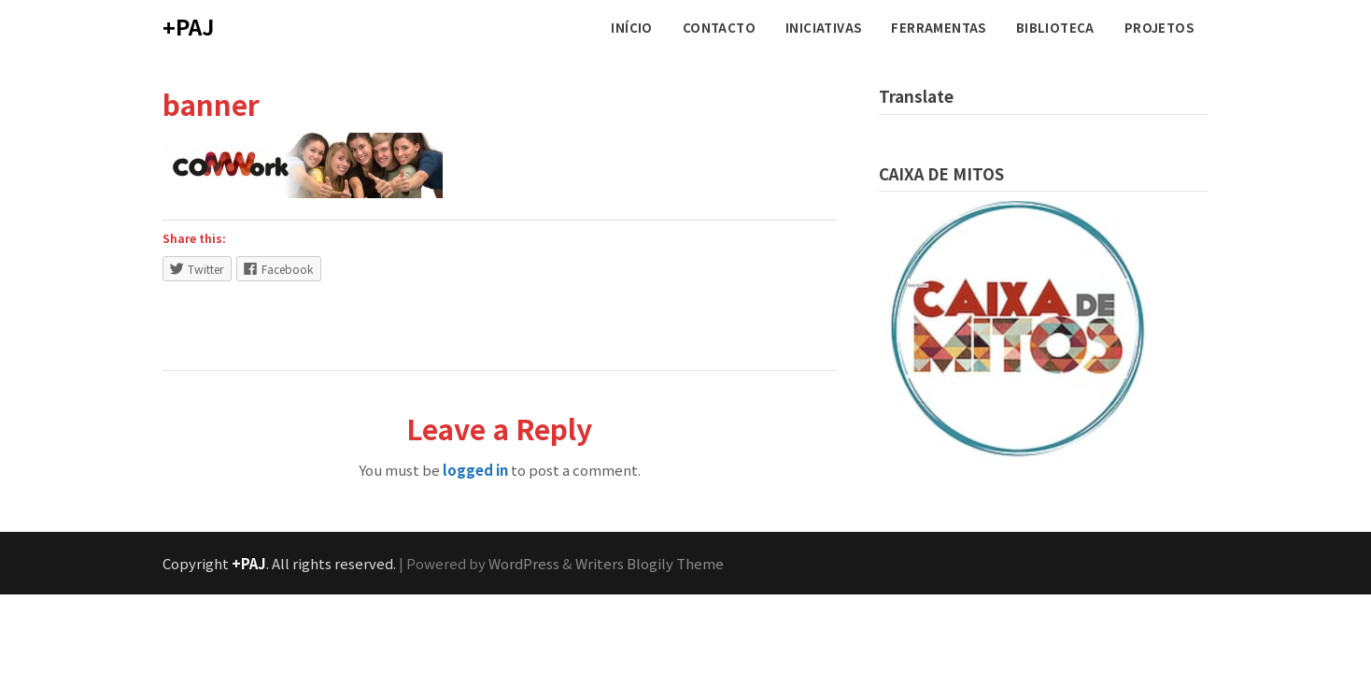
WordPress (523, 563)
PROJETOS (1159, 27)
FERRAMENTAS (938, 27)
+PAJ (188, 26)
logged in (475, 470)
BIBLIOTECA (1055, 27)
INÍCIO (631, 27)
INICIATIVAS (823, 27)
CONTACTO (719, 27)
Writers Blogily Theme (649, 563)
